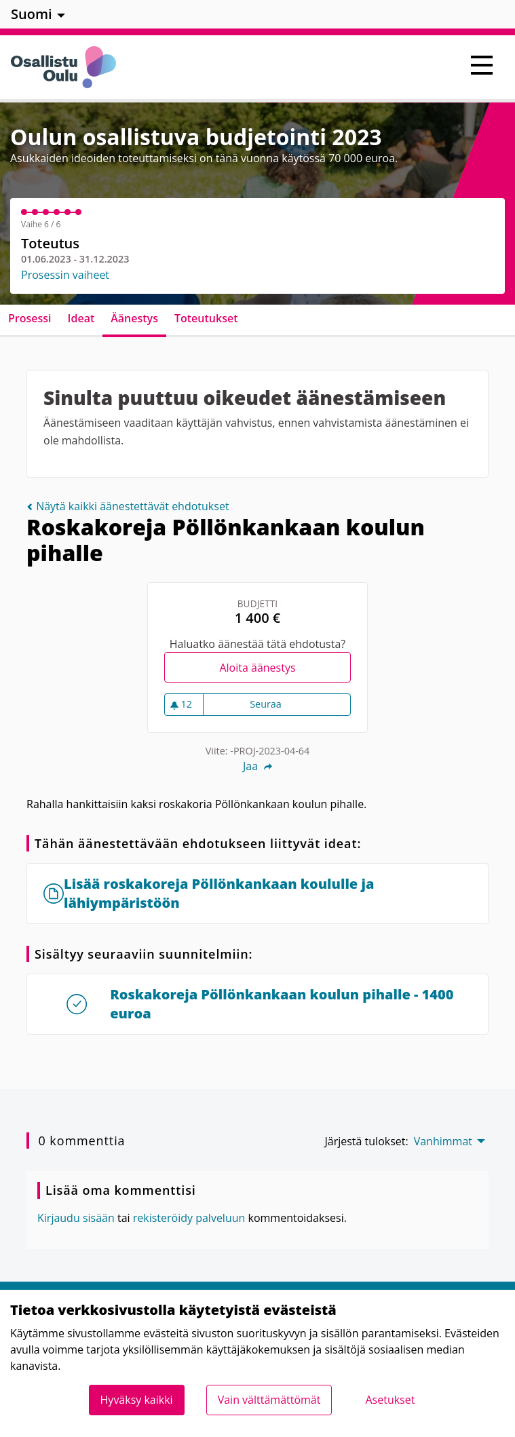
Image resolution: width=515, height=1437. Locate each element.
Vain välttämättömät (269, 1399)
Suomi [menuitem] (31, 14)
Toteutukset (206, 318)
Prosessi (30, 318)
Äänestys (134, 318)
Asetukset (390, 1399)
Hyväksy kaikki (136, 1399)
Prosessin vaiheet (65, 274)
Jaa (257, 766)
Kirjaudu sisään (76, 1217)
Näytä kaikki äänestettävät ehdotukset (127, 506)
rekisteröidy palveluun (189, 1217)
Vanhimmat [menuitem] (443, 1141)
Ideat (81, 318)
